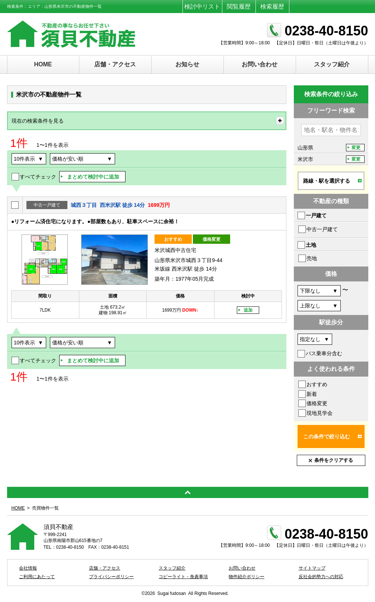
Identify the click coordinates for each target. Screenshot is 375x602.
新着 (311, 394)
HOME (43, 64)
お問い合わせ (259, 64)
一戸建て (316, 215)
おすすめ (316, 384)
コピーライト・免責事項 (183, 576)
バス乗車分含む (324, 353)
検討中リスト (202, 6)
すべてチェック (38, 177)
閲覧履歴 (239, 6)
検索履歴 (272, 6)
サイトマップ (312, 568)
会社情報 (28, 568)
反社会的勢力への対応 (321, 576)
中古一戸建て (322, 229)
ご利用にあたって (37, 576)
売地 (311, 258)
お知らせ (187, 64)
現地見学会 (319, 413)
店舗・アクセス (115, 64)
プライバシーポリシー (111, 576)
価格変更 (316, 403)
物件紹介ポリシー (246, 576)
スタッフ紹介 (332, 64)
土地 (311, 245)
